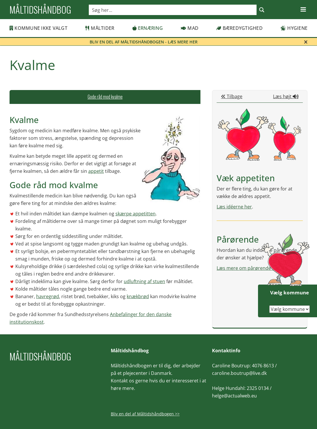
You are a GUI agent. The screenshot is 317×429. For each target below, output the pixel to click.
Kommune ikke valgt (38, 28)
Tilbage (231, 96)
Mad (189, 28)
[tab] (105, 97)
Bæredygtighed (239, 28)
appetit (96, 171)
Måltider (99, 28)
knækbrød (138, 296)
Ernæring (147, 28)
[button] (303, 9)
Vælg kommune (289, 292)
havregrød (47, 296)
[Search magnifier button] (262, 10)
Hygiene (294, 28)
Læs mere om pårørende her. (249, 268)
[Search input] (173, 9)
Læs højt (285, 96)
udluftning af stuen (144, 281)
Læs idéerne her (234, 207)
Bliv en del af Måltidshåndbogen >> (145, 414)
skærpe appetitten (135, 213)
